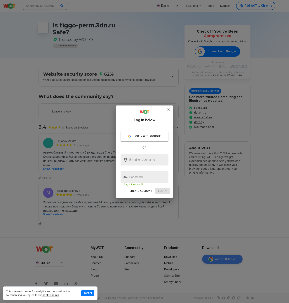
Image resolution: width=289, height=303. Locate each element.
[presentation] (144, 151)
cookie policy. (50, 295)
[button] (141, 191)
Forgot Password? (133, 184)
